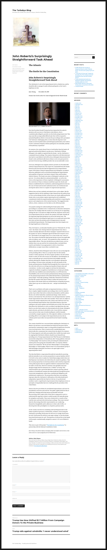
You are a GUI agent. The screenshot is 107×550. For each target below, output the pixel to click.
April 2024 (77, 127)
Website (14, 498)
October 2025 (78, 103)
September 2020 (79, 189)
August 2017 (78, 242)
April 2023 (77, 144)
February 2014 (78, 261)
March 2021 (77, 180)
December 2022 (78, 150)
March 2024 (78, 129)
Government (78, 285)
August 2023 (78, 139)
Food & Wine (78, 283)
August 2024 (78, 121)
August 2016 (78, 259)
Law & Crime (78, 301)
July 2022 (77, 157)
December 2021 (78, 167)
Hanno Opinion (78, 286)
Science (77, 308)
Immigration (78, 293)
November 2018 (78, 220)
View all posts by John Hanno (40, 445)
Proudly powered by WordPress (29, 543)
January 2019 (78, 218)
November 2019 (78, 203)
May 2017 (77, 246)
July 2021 (77, 175)
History (77, 289)
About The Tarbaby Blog (80, 275)
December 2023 (78, 133)
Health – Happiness (79, 288)
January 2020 (78, 200)
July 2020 (77, 192)
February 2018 (78, 233)
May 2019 (77, 212)
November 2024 (78, 117)
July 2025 (77, 106)
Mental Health (78, 302)
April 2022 (77, 162)
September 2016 (78, 258)
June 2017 (77, 245)
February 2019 (78, 216)
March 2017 (77, 249)
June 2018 (77, 228)
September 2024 (79, 120)
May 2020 (77, 195)
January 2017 (78, 252)
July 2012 (77, 264)
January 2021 (78, 183)
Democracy (77, 278)
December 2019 (78, 202)
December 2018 (78, 219)
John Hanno (15, 64)
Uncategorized (78, 316)
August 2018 (78, 225)
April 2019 (77, 213)
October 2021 (78, 170)
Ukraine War (78, 315)
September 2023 (79, 137)
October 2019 (78, 205)
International (78, 298)
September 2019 (78, 206)
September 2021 (79, 172)
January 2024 (78, 131)
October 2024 (78, 119)
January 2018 (78, 235)
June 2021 (77, 176)
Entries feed (78, 329)
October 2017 (78, 239)
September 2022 (79, 154)
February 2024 (78, 130)
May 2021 (77, 177)
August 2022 (78, 156)
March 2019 (77, 215)
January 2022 (78, 166)
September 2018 (79, 223)
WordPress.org (78, 332)
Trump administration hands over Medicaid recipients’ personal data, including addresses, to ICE (83, 81)
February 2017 (78, 251)
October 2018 (78, 222)
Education (77, 279)
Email (14, 491)
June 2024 (77, 124)
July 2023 (77, 140)
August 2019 (78, 208)
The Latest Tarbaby (79, 312)
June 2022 (77, 159)
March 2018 (77, 232)
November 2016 (78, 255)
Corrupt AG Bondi (79, 86)
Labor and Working (16, 68)
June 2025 (77, 107)
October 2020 (78, 187)
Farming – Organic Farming (81, 282)
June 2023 (77, 142)
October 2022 (78, 153)
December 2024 (78, 116)
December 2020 (78, 185)
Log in (76, 328)
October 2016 (78, 256)
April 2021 (77, 179)
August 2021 (78, 173)
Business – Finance (79, 276)
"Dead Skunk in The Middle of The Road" (84, 273)
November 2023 (78, 134)
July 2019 (77, 209)
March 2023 (78, 146)
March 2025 (78, 111)
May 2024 (77, 126)
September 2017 (78, 241)
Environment (78, 281)
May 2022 (77, 160)
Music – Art (77, 304)
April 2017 (77, 248)
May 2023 (77, 143)
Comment (15, 464)
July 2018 (77, 226)
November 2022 (78, 152)
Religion (77, 306)
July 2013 (77, 262)
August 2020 (78, 190)
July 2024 (77, 123)
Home (76, 291)
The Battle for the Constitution (55, 425)
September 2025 (79, 104)
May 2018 (77, 229)
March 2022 (78, 163)
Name (14, 485)
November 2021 (78, 169)
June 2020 (77, 193)
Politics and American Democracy (83, 305)
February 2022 (78, 164)
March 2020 (78, 198)
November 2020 (78, 186)
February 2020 (78, 199)
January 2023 (78, 149)
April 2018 (77, 231)
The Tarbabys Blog (21, 10)
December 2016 (78, 253)
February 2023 (78, 147)
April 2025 (77, 110)
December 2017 (78, 236)
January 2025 (78, 114)
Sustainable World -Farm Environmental (84, 311)
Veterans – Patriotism (80, 318)
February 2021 (78, 182)
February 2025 (78, 113)
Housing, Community (80, 292)
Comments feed (79, 331)
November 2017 (78, 238)
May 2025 (77, 109)
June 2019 (77, 210)
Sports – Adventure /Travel (81, 309)
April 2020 (77, 196)
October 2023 (78, 136)
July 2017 (77, 243)
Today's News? (15, 71)
